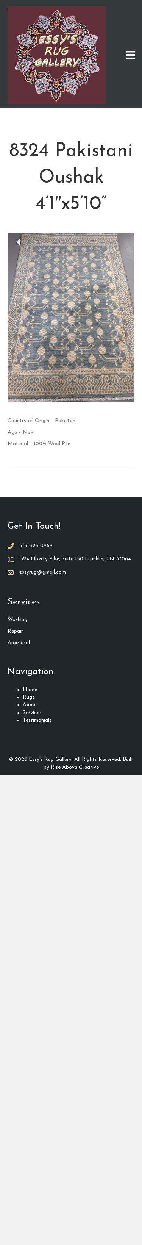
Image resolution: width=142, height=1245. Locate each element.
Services (32, 713)
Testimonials (37, 720)
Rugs (28, 697)
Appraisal (19, 643)
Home (30, 690)
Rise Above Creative (75, 767)
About (30, 705)
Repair (15, 631)
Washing (17, 619)
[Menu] (130, 54)
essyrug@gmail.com (42, 572)
